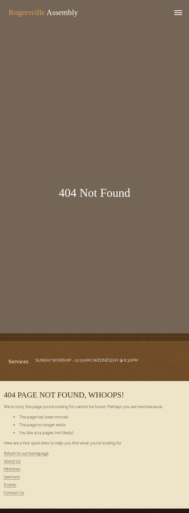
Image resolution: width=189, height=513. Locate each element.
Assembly (43, 12)
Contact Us (14, 492)
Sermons (12, 477)
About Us (12, 461)
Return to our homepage (26, 453)
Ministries (12, 469)
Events (10, 485)
